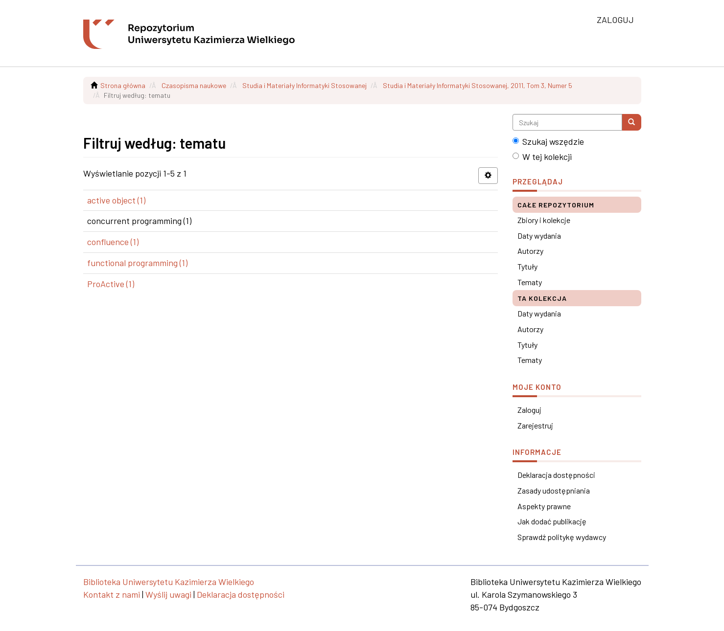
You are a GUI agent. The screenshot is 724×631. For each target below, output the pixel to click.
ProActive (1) (110, 283)
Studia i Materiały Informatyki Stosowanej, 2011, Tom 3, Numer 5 (477, 85)
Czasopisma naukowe (194, 85)
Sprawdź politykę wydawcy (561, 536)
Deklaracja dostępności (556, 474)
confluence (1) (113, 241)
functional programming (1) (137, 262)
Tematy (529, 282)
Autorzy (530, 250)
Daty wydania (539, 235)
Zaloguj (529, 409)
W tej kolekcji (542, 156)
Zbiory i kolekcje (543, 220)
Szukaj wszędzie (548, 141)
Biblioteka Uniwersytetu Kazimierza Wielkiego (168, 581)
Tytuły (527, 266)
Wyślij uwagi (168, 594)
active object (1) (116, 200)
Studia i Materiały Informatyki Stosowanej (304, 85)
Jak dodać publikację (551, 521)
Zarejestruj (535, 425)
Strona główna (122, 85)
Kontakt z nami (111, 594)
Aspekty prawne (544, 506)
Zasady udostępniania (553, 490)
